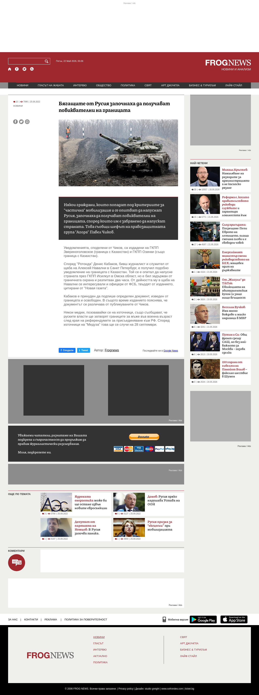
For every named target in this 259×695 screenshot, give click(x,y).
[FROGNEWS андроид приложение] (203, 619)
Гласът (98, 643)
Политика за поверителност (86, 619)
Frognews (112, 350)
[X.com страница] (24, 69)
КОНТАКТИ (31, 619)
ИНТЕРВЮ (80, 85)
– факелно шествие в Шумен (235, 369)
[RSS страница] (32, 69)
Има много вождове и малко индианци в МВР (234, 312)
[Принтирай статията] (27, 121)
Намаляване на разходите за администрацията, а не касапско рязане (235, 179)
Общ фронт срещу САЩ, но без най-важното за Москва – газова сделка (234, 344)
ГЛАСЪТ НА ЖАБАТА (51, 85)
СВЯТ (148, 85)
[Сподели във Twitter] (21, 121)
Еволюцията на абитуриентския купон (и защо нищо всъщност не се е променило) (235, 290)
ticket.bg (189, 688)
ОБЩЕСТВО (103, 85)
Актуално (100, 656)
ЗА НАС (13, 619)
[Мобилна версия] (175, 619)
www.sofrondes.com (172, 688)
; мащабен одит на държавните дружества (235, 262)
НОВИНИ (22, 85)
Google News (170, 350)
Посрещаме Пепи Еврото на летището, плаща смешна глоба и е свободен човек (235, 234)
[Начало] (10, 69)
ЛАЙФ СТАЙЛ (233, 85)
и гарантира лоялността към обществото (235, 207)
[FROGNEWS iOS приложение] (234, 619)
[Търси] (47, 61)
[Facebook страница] (17, 69)
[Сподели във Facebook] (15, 121)
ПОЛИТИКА (128, 85)
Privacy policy (126, 688)
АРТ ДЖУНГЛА (170, 85)
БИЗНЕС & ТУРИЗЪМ (202, 85)
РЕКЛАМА (51, 619)
